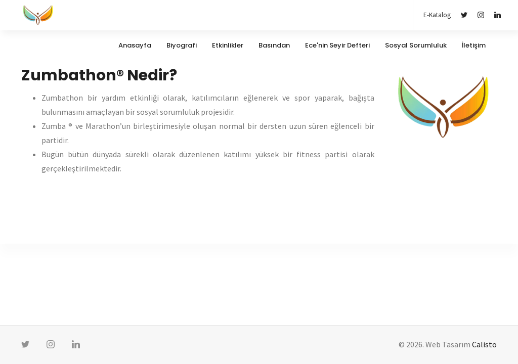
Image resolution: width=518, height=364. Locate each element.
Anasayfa (134, 45)
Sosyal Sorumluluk (416, 45)
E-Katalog (437, 15)
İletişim (474, 45)
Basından (274, 45)
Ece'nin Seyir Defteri (337, 45)
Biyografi (181, 45)
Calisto (484, 344)
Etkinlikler (227, 45)
